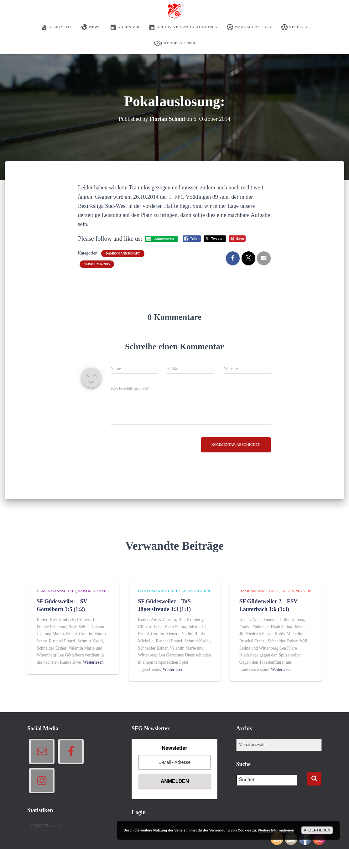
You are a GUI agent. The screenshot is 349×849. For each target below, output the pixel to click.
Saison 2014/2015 (97, 264)
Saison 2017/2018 (93, 591)
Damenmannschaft (123, 253)
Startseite (56, 27)
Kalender (124, 27)
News (91, 27)
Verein (294, 27)
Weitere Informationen (276, 830)
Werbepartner (174, 43)
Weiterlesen (93, 662)
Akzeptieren (317, 830)
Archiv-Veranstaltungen (183, 27)
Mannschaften (249, 27)
